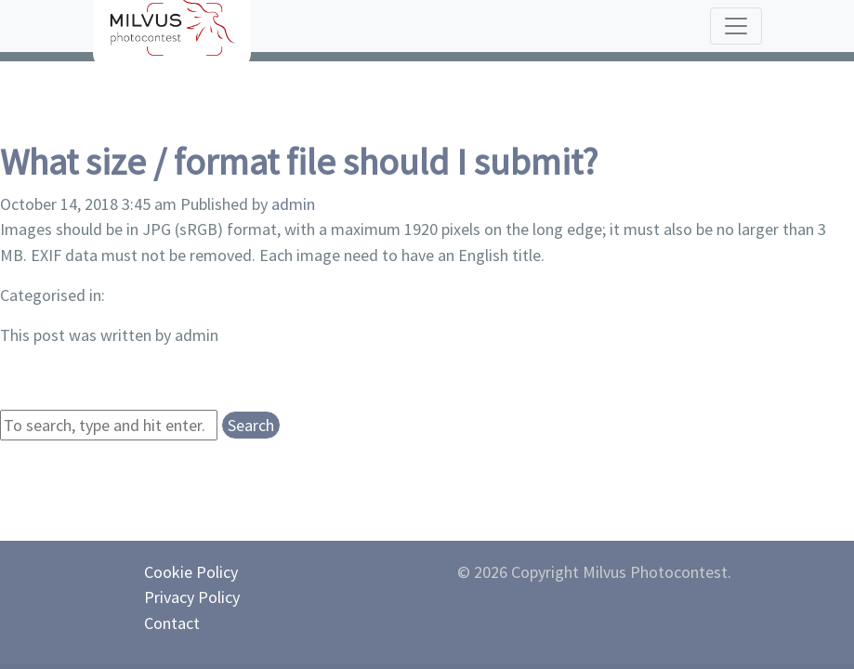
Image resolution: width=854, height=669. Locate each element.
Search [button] (251, 425)
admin (293, 204)
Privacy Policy (192, 597)
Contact (172, 623)
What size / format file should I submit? (299, 161)
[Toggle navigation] (736, 26)
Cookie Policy (191, 572)
